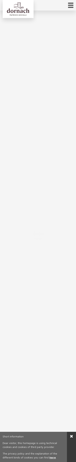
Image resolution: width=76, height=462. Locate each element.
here (52, 457)
